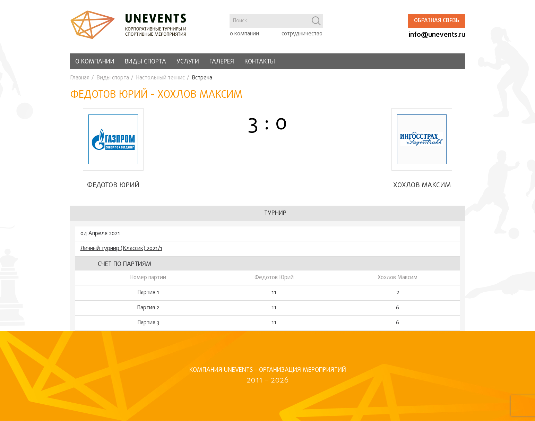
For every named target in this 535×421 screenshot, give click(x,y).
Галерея (221, 62)
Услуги (187, 62)
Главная (79, 78)
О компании (94, 62)
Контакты (259, 62)
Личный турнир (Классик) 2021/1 (121, 248)
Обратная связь (436, 21)
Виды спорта (145, 62)
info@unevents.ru (437, 34)
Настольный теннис (160, 78)
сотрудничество (302, 34)
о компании (244, 34)
